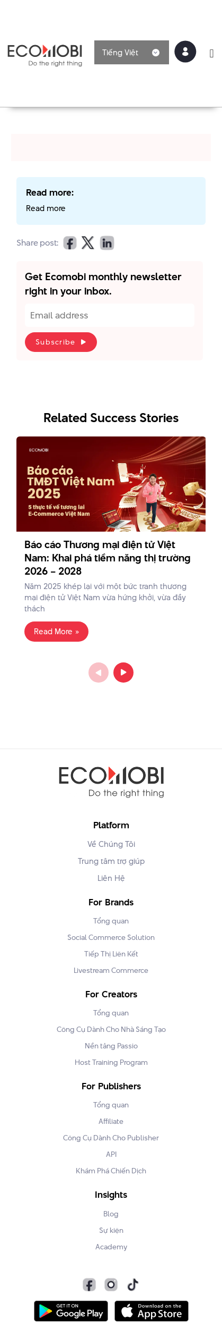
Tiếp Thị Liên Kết (111, 953)
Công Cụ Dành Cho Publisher (111, 1137)
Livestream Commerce (111, 970)
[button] (212, 53)
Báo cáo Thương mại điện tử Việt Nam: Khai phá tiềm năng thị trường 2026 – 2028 (107, 557)
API (111, 1154)
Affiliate (111, 1121)
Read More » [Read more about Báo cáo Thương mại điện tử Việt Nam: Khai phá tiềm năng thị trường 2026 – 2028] (56, 631)
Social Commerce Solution (111, 937)
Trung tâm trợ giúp (111, 861)
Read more (46, 208)
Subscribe (55, 342)
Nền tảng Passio (111, 1045)
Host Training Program (111, 1062)
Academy (111, 1246)
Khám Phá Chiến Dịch (111, 1170)
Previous (98, 672)
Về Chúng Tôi (111, 844)
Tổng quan (111, 920)
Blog (111, 1213)
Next (123, 672)
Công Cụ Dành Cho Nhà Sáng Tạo (111, 1029)
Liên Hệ (111, 878)
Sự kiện (111, 1230)
